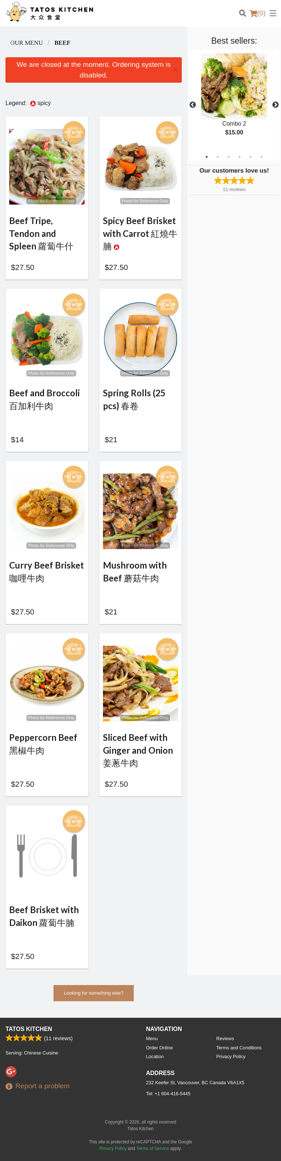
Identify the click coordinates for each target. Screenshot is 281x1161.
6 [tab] (261, 157)
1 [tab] (206, 157)
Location (155, 1056)
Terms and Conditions (239, 1047)
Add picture (73, 132)
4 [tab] (239, 157)
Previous (192, 105)
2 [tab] (217, 157)
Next (275, 105)
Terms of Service (152, 1148)
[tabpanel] (234, 100)
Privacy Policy (230, 1056)
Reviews (225, 1038)
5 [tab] (250, 157)
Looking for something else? (93, 996)
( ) (257, 13)
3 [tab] (228, 157)
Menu (152, 1038)
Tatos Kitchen (28, 1029)
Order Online (159, 1047)
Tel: (168, 1093)
